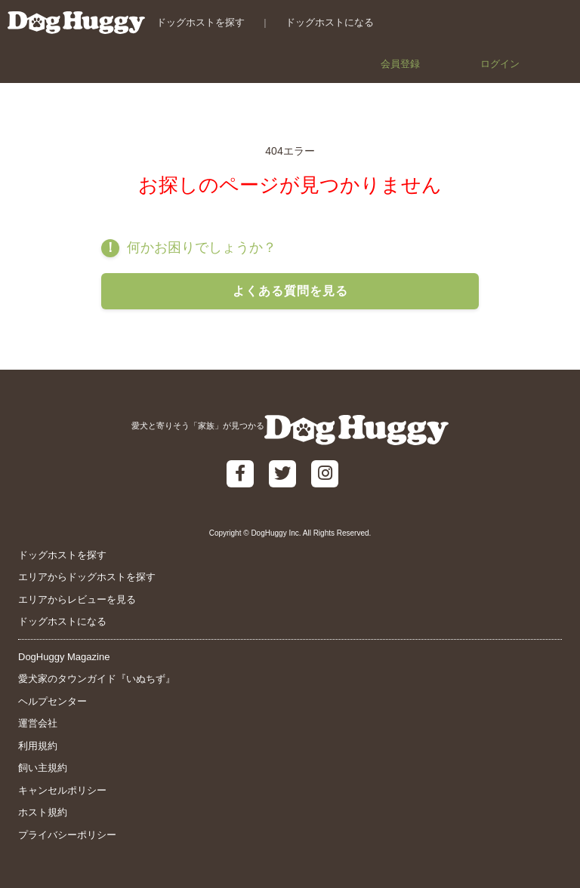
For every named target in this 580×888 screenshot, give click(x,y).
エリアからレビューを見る (77, 599)
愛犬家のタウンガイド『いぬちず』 (96, 678)
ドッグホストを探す (200, 22)
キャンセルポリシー (62, 790)
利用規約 (37, 745)
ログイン (500, 63)
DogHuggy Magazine (64, 656)
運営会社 (37, 723)
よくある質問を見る (290, 290)
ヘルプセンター (52, 701)
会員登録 (400, 63)
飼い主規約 (42, 767)
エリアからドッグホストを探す (87, 576)
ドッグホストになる (329, 22)
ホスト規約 (42, 812)
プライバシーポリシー (67, 834)
